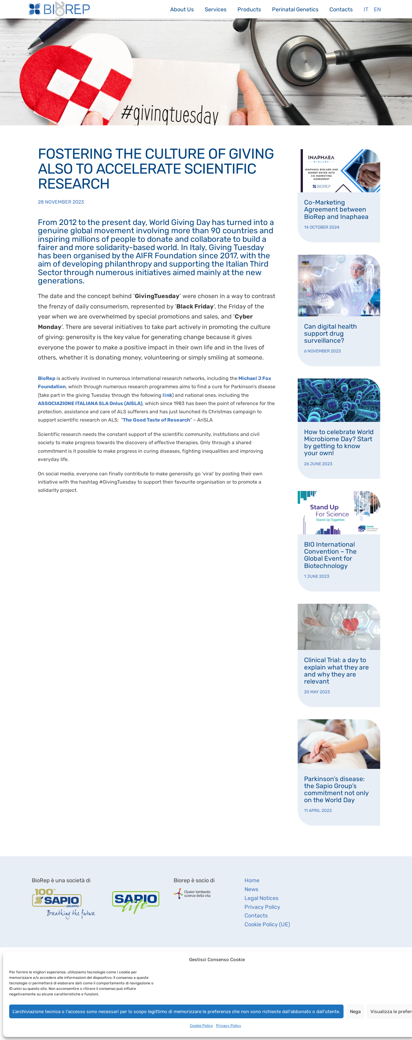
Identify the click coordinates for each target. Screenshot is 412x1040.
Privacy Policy (228, 1025)
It (366, 9)
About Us (182, 9)
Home (252, 880)
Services (215, 9)
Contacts (341, 9)
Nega (355, 1011)
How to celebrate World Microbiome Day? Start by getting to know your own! (339, 442)
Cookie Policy (201, 1025)
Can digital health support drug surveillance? (330, 333)
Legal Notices (261, 898)
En (377, 9)
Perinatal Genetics (295, 9)
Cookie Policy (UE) (267, 924)
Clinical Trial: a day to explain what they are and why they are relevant (336, 670)
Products (249, 9)
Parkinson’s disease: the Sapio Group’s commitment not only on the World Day (336, 789)
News (251, 889)
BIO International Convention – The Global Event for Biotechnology (330, 554)
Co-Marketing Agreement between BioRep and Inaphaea (336, 209)
